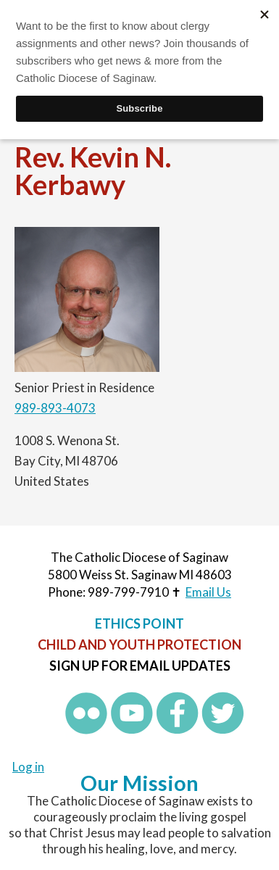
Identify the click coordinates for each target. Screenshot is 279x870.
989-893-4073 (55, 407)
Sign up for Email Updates (139, 666)
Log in (28, 766)
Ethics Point (139, 623)
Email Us (208, 592)
